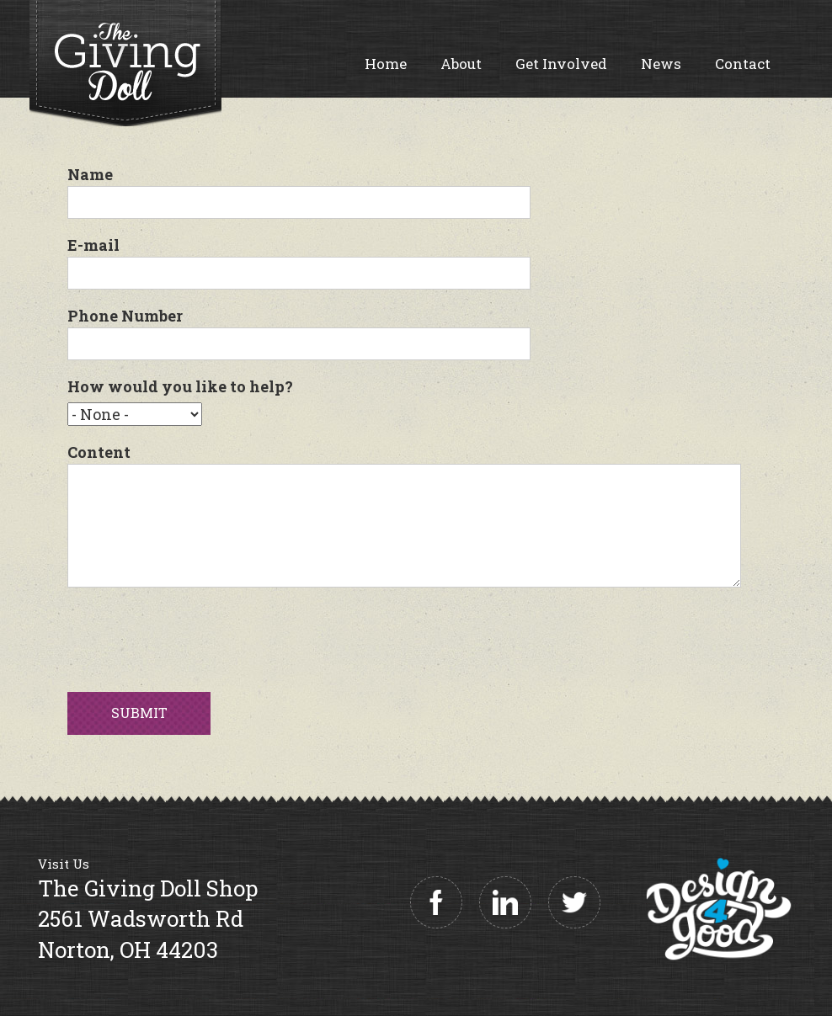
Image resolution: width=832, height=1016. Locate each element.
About (461, 63)
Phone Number (125, 316)
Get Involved (561, 63)
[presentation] (195, 635)
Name (90, 174)
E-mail (93, 245)
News (661, 63)
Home (386, 63)
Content (99, 452)
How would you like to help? (180, 386)
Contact (743, 63)
